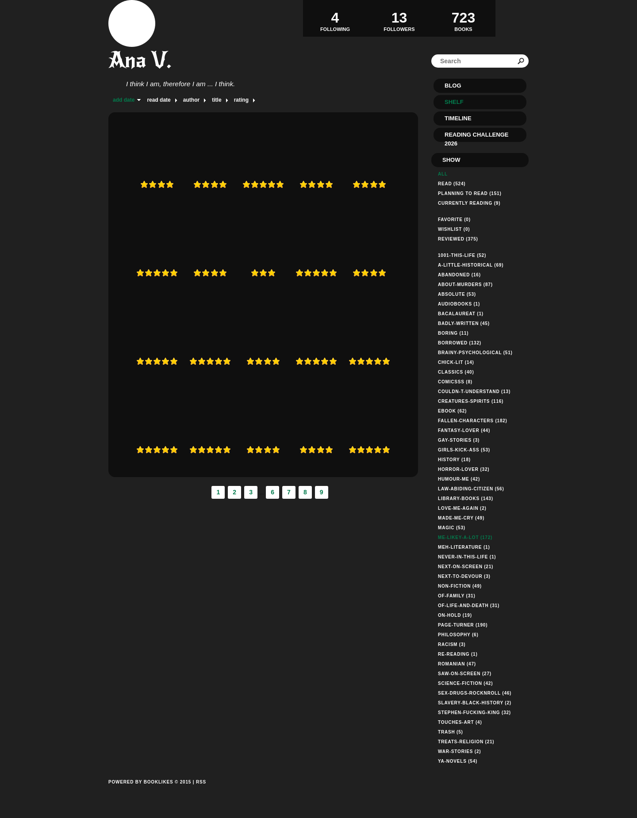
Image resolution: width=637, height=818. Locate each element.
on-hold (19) (455, 615)
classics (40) (456, 372)
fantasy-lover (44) (464, 430)
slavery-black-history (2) (474, 702)
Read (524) (451, 183)
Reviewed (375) (458, 239)
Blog (453, 85)
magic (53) (451, 527)
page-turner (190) (462, 625)
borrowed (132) (459, 342)
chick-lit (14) (456, 362)
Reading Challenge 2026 (476, 136)
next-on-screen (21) (465, 566)
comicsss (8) (455, 381)
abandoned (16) (459, 274)
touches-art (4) (460, 722)
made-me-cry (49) (461, 518)
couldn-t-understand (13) (474, 391)
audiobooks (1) (459, 304)
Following (335, 18)
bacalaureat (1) (461, 313)
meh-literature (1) (464, 547)
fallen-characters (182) (472, 420)
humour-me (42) (459, 479)
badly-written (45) (464, 323)
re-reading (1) (458, 654)
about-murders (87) (465, 284)
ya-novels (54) (457, 761)
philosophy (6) (458, 634)
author (191, 100)
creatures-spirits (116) (470, 401)
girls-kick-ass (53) (464, 449)
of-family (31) (457, 595)
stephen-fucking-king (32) (474, 712)
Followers (399, 18)
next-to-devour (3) (464, 576)
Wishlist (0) (454, 229)
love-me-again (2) (462, 508)
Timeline (458, 118)
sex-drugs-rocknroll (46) (474, 693)
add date (123, 100)
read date (158, 100)
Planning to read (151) (470, 193)
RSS (201, 782)
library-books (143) (465, 498)
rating (241, 100)
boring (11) (453, 333)
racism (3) (451, 644)
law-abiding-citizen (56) (471, 488)
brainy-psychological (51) (475, 352)
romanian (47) (457, 663)
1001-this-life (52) (462, 255)
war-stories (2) (459, 751)
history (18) (454, 459)
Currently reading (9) (469, 203)
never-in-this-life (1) (467, 556)
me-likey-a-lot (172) (465, 537)
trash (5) (450, 732)
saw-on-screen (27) (464, 673)
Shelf (454, 102)
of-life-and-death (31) (468, 605)
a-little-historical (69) (470, 265)
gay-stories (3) (459, 440)
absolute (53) (457, 294)
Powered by (149, 792)
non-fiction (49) (460, 586)
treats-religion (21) (466, 741)
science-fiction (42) (465, 683)
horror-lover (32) (463, 469)
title (216, 100)
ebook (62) (452, 411)
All (443, 174)
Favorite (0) (454, 219)
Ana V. (140, 59)
